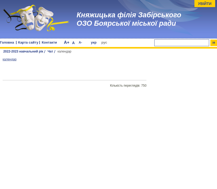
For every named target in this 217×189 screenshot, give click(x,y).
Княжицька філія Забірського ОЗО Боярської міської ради (129, 19)
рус (104, 42)
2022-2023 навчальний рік (23, 51)
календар (10, 59)
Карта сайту (28, 42)
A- (80, 42)
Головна (7, 42)
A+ (66, 42)
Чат (50, 51)
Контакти (49, 42)
